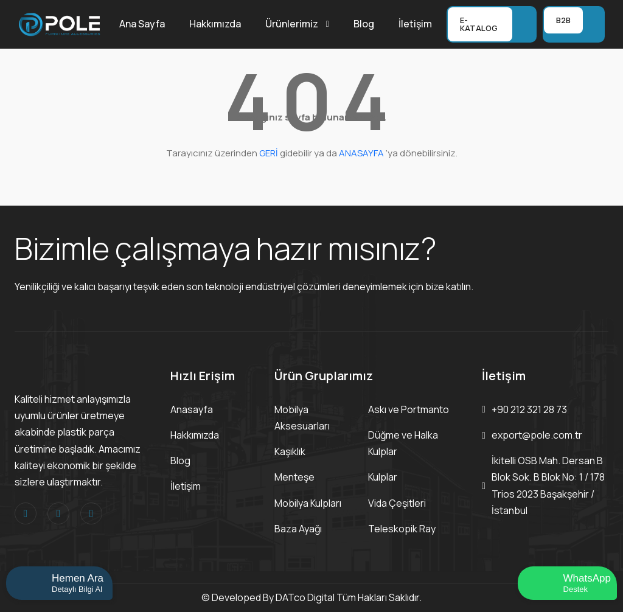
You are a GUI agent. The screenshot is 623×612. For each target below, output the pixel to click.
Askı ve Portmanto (408, 409)
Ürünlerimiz (291, 23)
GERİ (268, 153)
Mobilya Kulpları (307, 503)
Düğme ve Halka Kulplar (403, 443)
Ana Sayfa (142, 23)
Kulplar (382, 477)
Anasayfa (191, 409)
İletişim (415, 23)
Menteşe (294, 477)
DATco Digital (305, 597)
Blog (363, 23)
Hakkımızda (215, 23)
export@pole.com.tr (537, 435)
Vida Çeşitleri (397, 503)
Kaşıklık (289, 451)
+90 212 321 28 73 (529, 409)
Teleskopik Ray (402, 528)
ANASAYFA (361, 153)
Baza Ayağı (298, 528)
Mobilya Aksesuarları (302, 418)
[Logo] (59, 23)
